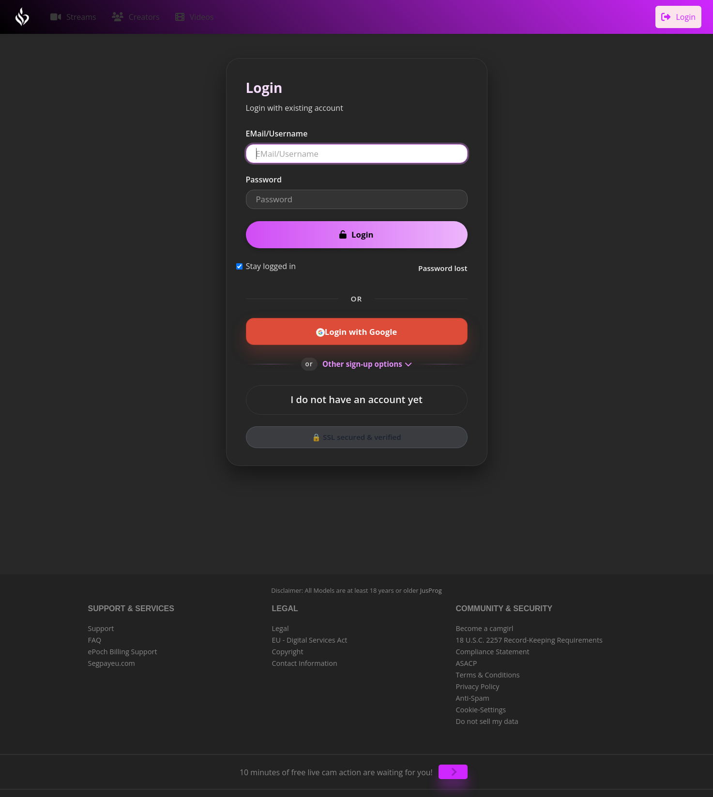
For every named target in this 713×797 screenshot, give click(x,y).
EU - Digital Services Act (310, 637)
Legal (280, 625)
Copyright (287, 648)
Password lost (442, 265)
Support (101, 625)
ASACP (466, 660)
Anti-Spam (472, 695)
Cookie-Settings (481, 706)
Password (264, 176)
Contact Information (304, 660)
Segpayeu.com (111, 660)
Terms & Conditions (488, 672)
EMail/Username (277, 130)
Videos (191, 15)
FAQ (95, 637)
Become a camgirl (485, 625)
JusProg (431, 587)
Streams (72, 15)
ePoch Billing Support (122, 648)
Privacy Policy (478, 683)
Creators (133, 15)
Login (679, 15)
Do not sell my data (487, 718)
